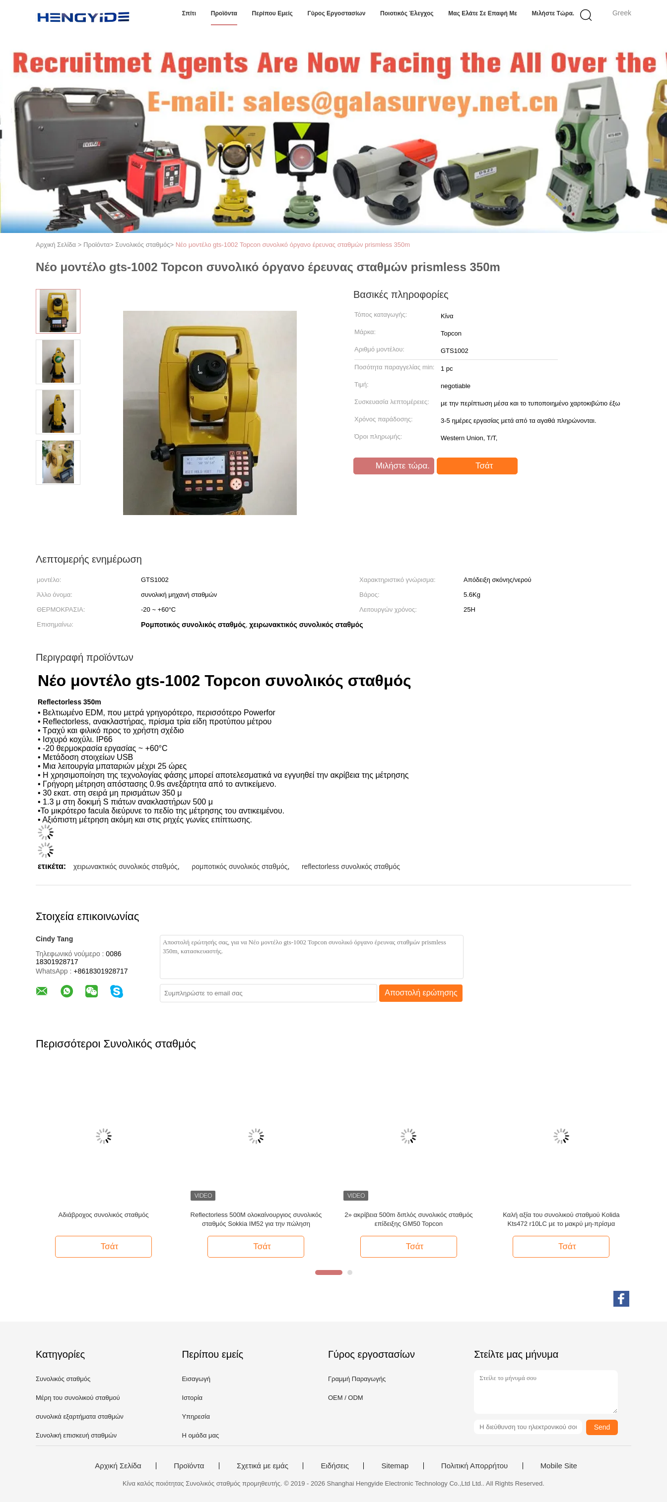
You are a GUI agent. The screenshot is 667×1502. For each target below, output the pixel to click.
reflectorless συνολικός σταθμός (351, 866)
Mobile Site (558, 1465)
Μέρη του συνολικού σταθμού (78, 1397)
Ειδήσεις (335, 1465)
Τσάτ (478, 466)
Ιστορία (192, 1397)
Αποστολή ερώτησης (421, 992)
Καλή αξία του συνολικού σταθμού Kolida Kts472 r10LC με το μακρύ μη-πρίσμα (561, 1219)
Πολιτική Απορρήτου (474, 1465)
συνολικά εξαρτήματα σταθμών (80, 1416)
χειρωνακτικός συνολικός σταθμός (125, 866)
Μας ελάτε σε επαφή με (482, 13)
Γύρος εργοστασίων (336, 13)
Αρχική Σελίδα (118, 1465)
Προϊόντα (224, 13)
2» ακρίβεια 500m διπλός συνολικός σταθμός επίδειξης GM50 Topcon (408, 1219)
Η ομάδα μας (200, 1435)
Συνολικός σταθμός (63, 1379)
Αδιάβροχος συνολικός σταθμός (104, 1214)
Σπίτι (189, 13)
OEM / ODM (345, 1397)
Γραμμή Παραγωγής (357, 1379)
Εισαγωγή (196, 1379)
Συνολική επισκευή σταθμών (76, 1435)
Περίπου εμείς (272, 13)
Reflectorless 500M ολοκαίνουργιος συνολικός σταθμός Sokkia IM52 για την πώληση (256, 1219)
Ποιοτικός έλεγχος (407, 13)
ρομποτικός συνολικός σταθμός (239, 866)
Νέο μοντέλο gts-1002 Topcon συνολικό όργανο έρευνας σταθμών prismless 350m (293, 244)
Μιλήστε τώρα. (553, 13)
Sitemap (394, 1465)
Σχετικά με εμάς (262, 1465)
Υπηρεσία (196, 1416)
